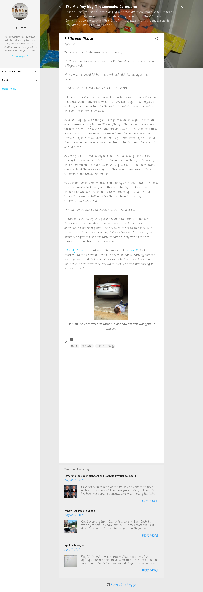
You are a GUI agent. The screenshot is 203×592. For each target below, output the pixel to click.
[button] (156, 39)
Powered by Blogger (122, 584)
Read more (150, 501)
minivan (87, 346)
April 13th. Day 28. (74, 545)
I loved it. (132, 250)
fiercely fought (76, 250)
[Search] (182, 7)
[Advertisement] (175, 75)
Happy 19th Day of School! (79, 510)
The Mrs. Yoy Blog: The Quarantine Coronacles (101, 7)
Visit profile (20, 57)
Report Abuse (9, 89)
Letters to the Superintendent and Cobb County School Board (100, 475)
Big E (74, 346)
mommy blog (105, 346)
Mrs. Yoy (20, 28)
